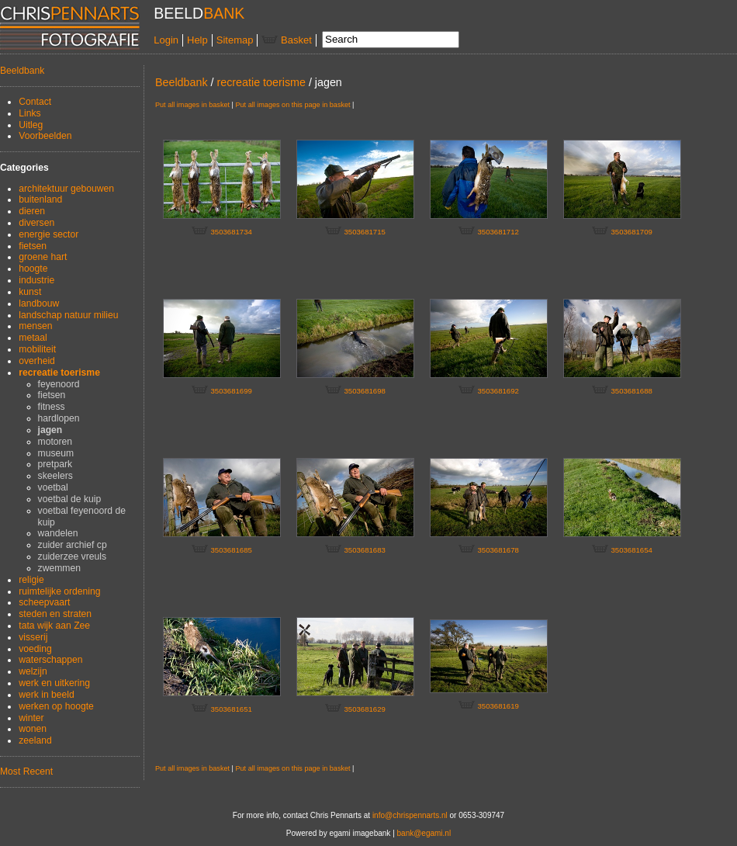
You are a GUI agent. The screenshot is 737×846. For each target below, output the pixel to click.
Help (197, 40)
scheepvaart (44, 602)
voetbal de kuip (70, 499)
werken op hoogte (56, 706)
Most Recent (26, 771)
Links (29, 113)
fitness (51, 406)
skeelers (55, 475)
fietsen (33, 246)
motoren (55, 441)
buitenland (40, 199)
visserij (33, 637)
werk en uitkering (54, 683)
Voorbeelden (45, 135)
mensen (35, 326)
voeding (35, 648)
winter (31, 718)
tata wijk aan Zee (54, 625)
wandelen (58, 533)
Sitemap (235, 40)
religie (31, 579)
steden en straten (55, 613)
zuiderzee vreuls (72, 556)
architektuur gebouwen (66, 188)
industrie (36, 280)
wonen (33, 728)
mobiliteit (37, 349)
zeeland (35, 740)
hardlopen (59, 418)
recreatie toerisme (59, 372)
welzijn (33, 671)
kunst (30, 291)
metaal (33, 337)
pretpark (55, 464)
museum (56, 453)
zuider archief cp (72, 544)
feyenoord (59, 384)
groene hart (43, 256)
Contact (35, 101)
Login (166, 40)
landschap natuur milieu (68, 315)
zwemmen (59, 568)
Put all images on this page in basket (292, 105)
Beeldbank (22, 70)
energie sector (48, 234)
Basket (286, 40)
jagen (50, 430)
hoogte (33, 268)
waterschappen (50, 659)
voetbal (53, 487)
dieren (32, 211)
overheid (37, 360)
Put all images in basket (192, 105)
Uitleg (31, 125)
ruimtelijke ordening (59, 591)
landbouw (39, 303)
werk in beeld (46, 694)
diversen (36, 222)
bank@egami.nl (424, 833)
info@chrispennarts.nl (410, 815)
